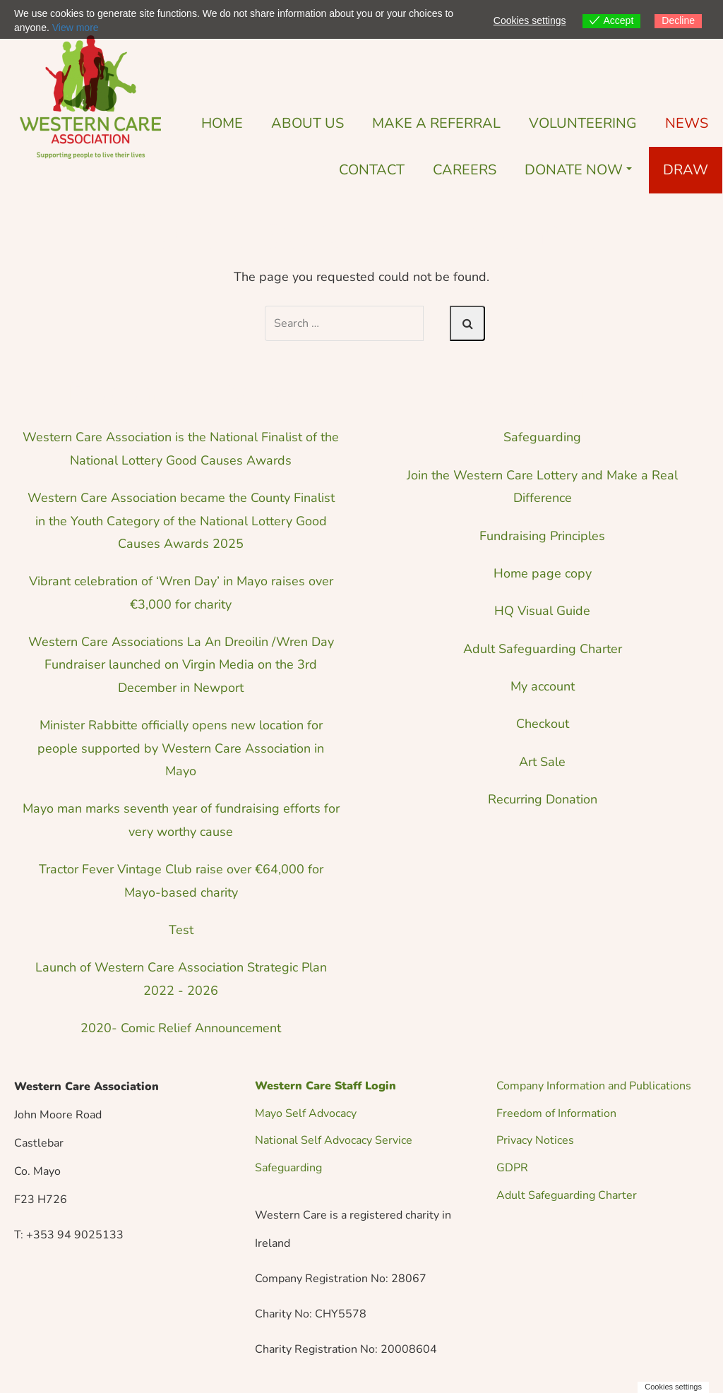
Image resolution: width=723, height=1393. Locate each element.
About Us (307, 123)
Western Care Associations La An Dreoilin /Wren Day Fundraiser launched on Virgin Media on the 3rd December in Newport (181, 664)
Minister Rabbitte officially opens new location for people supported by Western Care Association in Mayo (180, 748)
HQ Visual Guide (542, 610)
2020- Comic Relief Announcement (180, 1028)
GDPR (512, 1168)
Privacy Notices (535, 1140)
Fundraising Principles (542, 535)
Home (222, 123)
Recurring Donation (542, 799)
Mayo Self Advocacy (306, 1113)
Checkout (542, 723)
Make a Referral (436, 123)
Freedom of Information (556, 1113)
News (686, 123)
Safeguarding (542, 437)
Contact (372, 169)
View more (75, 27)
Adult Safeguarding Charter (542, 648)
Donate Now (578, 169)
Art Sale (542, 761)
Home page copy (543, 573)
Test (181, 929)
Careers (464, 169)
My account (542, 686)
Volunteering (583, 123)
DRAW (685, 169)
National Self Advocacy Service (333, 1140)
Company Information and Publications (593, 1086)
